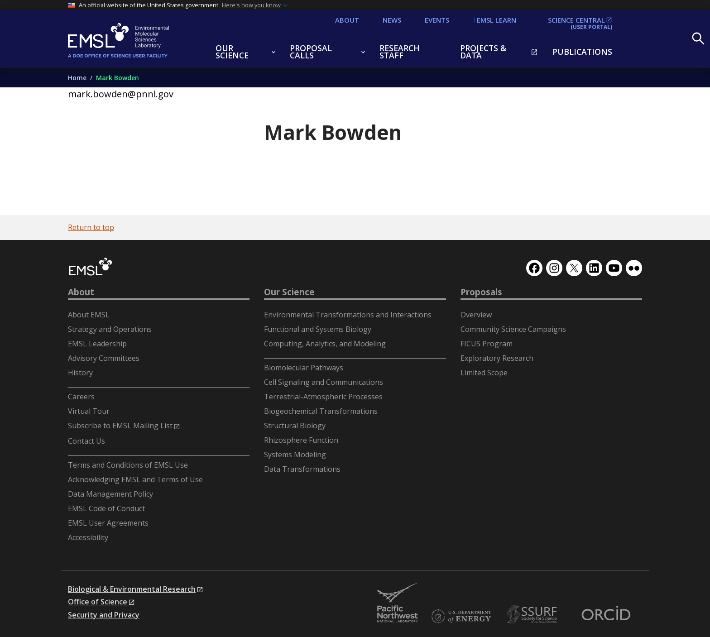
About (81, 292)
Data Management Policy (110, 494)
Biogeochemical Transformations (321, 411)
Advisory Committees (103, 358)
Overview (476, 315)
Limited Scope (484, 373)
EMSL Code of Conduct (106, 508)
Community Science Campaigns (513, 329)
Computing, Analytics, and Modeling (325, 344)
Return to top (91, 227)
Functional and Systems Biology (317, 329)
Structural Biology (295, 426)
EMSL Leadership (97, 344)
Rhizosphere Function (301, 440)
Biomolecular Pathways (303, 368)
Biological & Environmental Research (132, 589)
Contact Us (86, 441)
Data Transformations (302, 469)
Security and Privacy (103, 615)
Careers (81, 397)
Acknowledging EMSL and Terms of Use (135, 479)
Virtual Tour (89, 411)
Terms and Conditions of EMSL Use (128, 465)
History (80, 373)
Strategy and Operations (110, 329)
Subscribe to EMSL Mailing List (120, 426)
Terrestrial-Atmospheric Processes (323, 397)
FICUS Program (487, 344)
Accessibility (88, 537)
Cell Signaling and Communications (323, 382)
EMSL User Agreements (108, 523)
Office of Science (97, 602)
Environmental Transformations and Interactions (348, 315)
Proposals (481, 292)
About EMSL (89, 315)
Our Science (289, 292)
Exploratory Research (497, 358)
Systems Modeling (295, 455)
